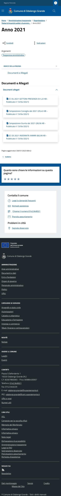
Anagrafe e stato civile (11, 307)
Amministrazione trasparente (20, 20)
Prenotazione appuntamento (14, 453)
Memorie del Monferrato (12, 424)
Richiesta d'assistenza (11, 456)
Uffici (4, 293)
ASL (3, 416)
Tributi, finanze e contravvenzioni (15, 327)
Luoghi (4, 355)
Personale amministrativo (12, 285)
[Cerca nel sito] (53, 11)
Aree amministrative (10, 268)
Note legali (6, 437)
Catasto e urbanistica (10, 315)
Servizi (30, 483)
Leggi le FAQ (7, 447)
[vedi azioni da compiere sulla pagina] (39, 43)
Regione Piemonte (10, 3)
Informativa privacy (10, 428)
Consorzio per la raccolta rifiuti (14, 420)
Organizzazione (39, 20)
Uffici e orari (7, 398)
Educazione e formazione (12, 319)
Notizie (4, 341)
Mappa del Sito (18, 486)
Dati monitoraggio (9, 483)
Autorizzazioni (7, 311)
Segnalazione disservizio (12, 450)
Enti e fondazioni (9, 277)
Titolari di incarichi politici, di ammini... (16, 23)
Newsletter (6, 473)
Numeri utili (6, 402)
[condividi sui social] (8, 43)
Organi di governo (9, 281)
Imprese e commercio (11, 323)
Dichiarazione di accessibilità (13, 441)
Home (4, 20)
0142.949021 (16, 383)
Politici (4, 289)
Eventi (4, 360)
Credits (47, 483)
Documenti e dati (9, 273)
